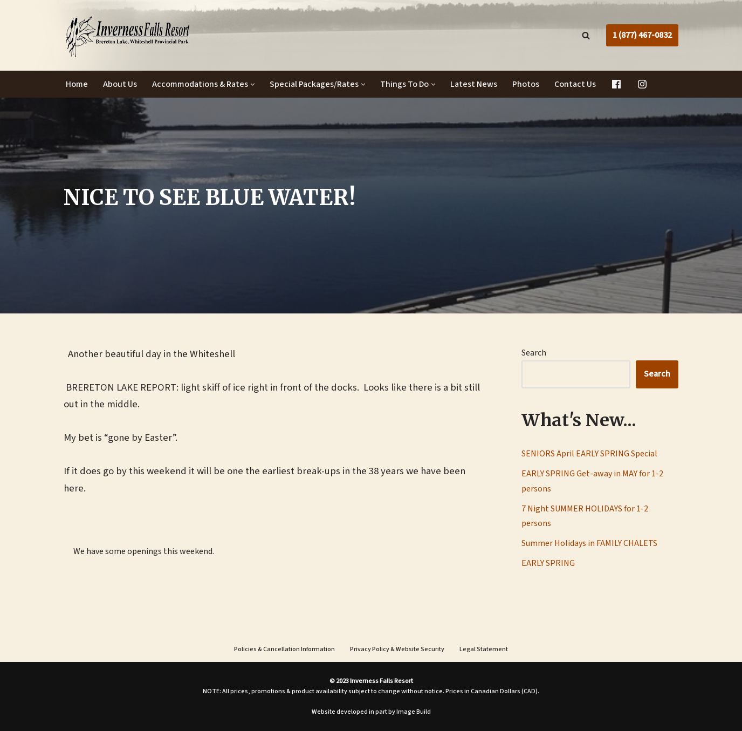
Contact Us (575, 84)
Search (533, 353)
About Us (120, 84)
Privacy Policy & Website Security (397, 649)
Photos (525, 84)
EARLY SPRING (548, 563)
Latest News (473, 84)
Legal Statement (483, 649)
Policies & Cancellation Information (284, 649)
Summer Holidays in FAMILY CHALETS (589, 543)
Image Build (413, 711)
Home (77, 84)
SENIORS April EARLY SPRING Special (589, 454)
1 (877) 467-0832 (642, 35)
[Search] (586, 35)
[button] (253, 84)
